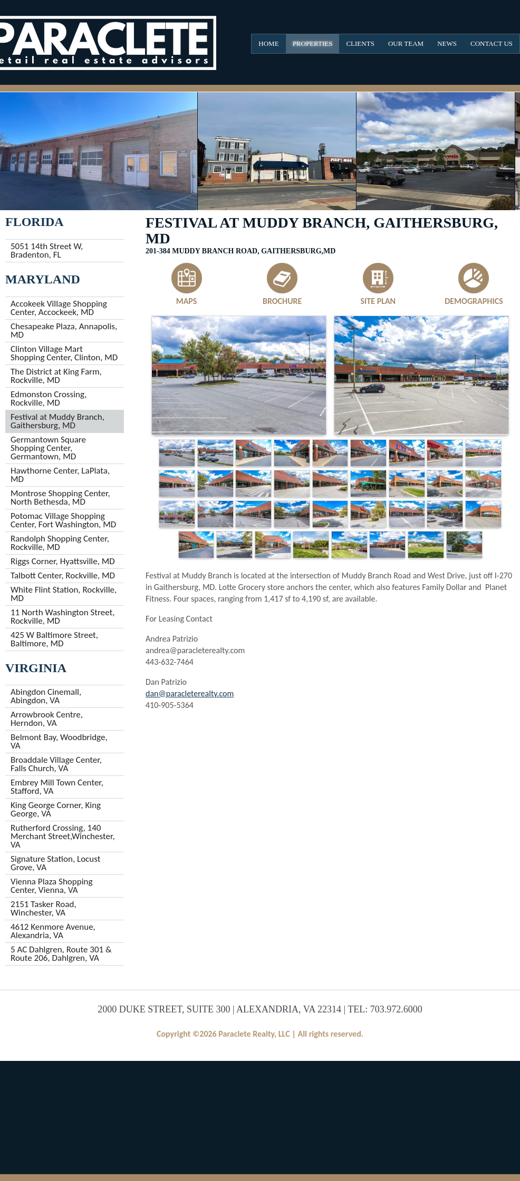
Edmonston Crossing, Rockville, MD (48, 398)
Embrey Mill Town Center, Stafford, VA (57, 786)
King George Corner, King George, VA (56, 809)
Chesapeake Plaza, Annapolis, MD (64, 330)
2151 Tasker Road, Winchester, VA (43, 908)
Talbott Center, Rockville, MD (63, 575)
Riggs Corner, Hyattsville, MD (63, 561)
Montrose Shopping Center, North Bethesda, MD (60, 497)
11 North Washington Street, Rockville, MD (62, 616)
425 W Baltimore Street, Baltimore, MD (54, 639)
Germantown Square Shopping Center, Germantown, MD (48, 448)
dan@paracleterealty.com (190, 693)
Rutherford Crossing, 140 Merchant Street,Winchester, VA (63, 836)
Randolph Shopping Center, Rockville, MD (60, 543)
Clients (360, 43)
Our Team (405, 43)
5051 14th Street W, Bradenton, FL (47, 250)
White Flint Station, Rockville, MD (64, 594)
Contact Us (491, 43)
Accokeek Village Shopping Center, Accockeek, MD (59, 308)
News (447, 43)
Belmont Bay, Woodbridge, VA (59, 741)
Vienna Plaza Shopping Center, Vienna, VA (52, 885)
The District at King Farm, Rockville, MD (56, 376)
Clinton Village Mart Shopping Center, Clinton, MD (64, 353)
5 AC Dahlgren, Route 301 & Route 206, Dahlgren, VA (61, 953)
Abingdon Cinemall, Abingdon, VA (46, 696)
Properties (313, 43)
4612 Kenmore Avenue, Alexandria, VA (53, 931)
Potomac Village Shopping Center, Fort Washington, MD (63, 520)
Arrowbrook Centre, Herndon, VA (47, 719)
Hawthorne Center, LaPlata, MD (60, 475)
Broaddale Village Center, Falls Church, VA (56, 764)
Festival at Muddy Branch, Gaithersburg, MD (57, 421)
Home (268, 43)
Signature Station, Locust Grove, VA (55, 863)
